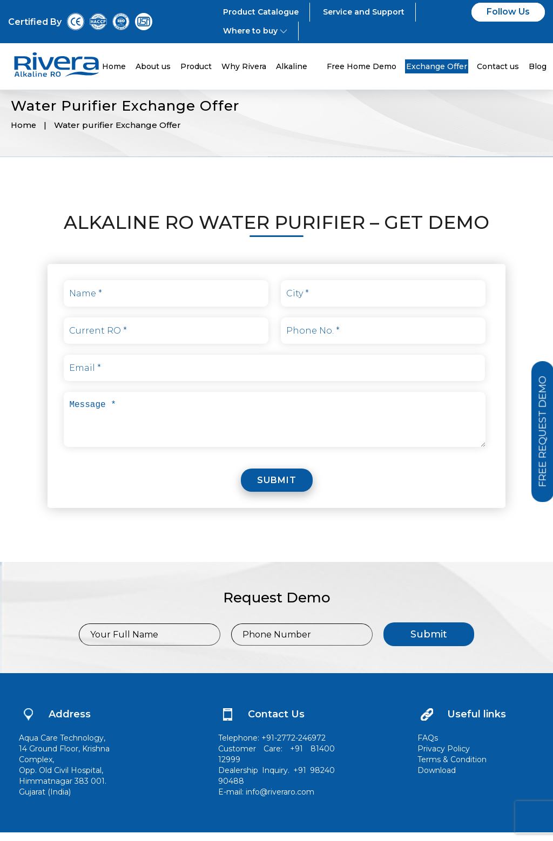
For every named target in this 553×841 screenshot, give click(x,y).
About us (153, 66)
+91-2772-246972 (293, 746)
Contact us (498, 66)
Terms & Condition (452, 768)
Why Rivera (243, 66)
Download (436, 779)
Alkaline (296, 66)
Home (114, 66)
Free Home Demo (361, 66)
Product (196, 66)
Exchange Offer (436, 66)
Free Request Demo (538, 432)
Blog (538, 66)
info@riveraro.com (280, 800)
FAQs (427, 746)
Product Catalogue (261, 12)
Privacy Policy (443, 757)
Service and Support (363, 12)
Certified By (35, 22)
